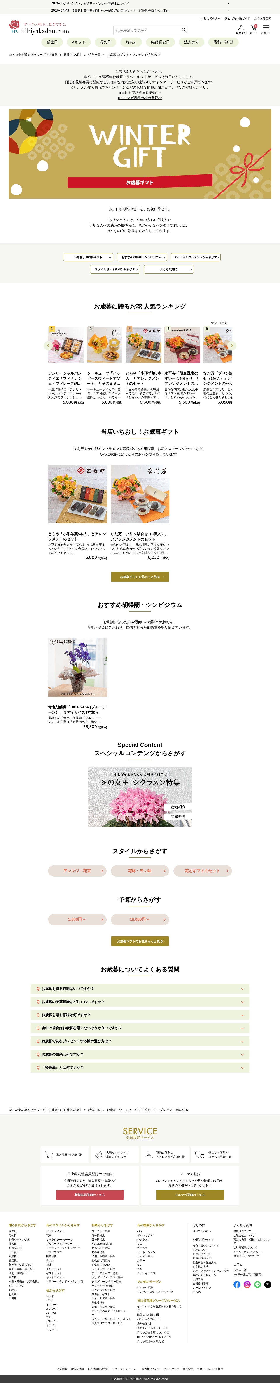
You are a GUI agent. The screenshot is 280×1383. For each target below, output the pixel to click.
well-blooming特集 (102, 1243)
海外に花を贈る (148, 1314)
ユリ (139, 1269)
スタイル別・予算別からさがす (115, 269)
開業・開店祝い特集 (103, 1298)
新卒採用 (188, 1369)
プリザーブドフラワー (59, 1243)
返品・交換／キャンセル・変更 (211, 1271)
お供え (131, 42)
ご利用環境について (245, 1247)
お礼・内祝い (16, 1286)
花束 (48, 1235)
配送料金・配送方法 (204, 1262)
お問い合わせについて (246, 1256)
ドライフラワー (55, 1252)
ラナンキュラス (146, 1273)
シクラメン (143, 1239)
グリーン (51, 1321)
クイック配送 (145, 1287)
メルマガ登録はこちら (190, 1195)
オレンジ (51, 1308)
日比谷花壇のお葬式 (150, 1341)
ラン (139, 1264)
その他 (197, 1292)
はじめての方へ (211, 18)
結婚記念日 (160, 42)
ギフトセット (54, 1273)
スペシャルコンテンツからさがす (195, 257)
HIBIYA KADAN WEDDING (154, 1337)
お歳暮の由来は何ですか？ (63, 1054)
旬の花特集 (98, 1252)
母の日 (105, 42)
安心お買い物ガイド (237, 18)
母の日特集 (98, 1235)
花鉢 (48, 1264)
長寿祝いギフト (101, 1294)
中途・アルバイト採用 (210, 1369)
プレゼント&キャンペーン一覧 (155, 1292)
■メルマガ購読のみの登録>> (140, 98)
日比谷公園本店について (153, 1332)
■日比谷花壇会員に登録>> (140, 92)
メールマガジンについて (247, 1251)
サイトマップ (171, 1369)
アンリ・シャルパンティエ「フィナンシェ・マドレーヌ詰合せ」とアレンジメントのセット (65, 383)
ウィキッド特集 (101, 1231)
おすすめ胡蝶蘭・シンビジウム (141, 257)
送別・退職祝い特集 (103, 1256)
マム (139, 1243)
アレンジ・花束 (77, 871)
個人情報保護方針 (98, 1369)
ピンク (50, 1300)
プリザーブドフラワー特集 (107, 1277)
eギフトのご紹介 (149, 1319)
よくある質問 (262, 18)
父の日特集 (98, 1239)
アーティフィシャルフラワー (63, 1248)
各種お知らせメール (204, 1275)
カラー (141, 1260)
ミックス (51, 1330)
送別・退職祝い (18, 1273)
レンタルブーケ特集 (103, 1269)
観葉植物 (51, 1256)
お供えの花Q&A (101, 1264)
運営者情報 (77, 1369)
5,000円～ (77, 919)
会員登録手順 (200, 1283)
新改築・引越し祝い (20, 1264)
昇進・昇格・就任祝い (22, 1269)
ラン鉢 (50, 1260)
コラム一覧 (240, 1270)
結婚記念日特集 (101, 1248)
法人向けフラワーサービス (107, 1323)
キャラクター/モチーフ (59, 1239)
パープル (51, 1313)
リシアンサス (145, 1256)
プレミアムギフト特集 (105, 1273)
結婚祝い (14, 1256)
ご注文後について (243, 1235)
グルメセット (54, 1269)
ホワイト (51, 1325)
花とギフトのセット (202, 871)
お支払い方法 (200, 1266)
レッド (50, 1296)
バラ (139, 1231)
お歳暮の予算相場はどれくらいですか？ (73, 1002)
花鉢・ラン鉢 (139, 871)
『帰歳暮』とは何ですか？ (63, 1067)
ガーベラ (142, 1248)
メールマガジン (202, 1287)
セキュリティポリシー (125, 1369)
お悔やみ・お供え (19, 1239)
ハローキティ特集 (102, 1286)
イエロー (51, 1304)
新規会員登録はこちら (90, 1195)
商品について (200, 1250)
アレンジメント (55, 1231)
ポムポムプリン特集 (103, 1290)
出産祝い (14, 1252)
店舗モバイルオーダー (152, 1328)
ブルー (50, 1317)
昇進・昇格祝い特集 (103, 1307)
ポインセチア (145, 1235)
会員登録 (198, 1279)
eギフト (78, 42)
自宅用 (13, 1298)
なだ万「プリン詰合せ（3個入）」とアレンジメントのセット (221, 378)
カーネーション (146, 1252)
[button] (231, 345)
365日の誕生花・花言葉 (247, 1274)
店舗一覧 (223, 42)
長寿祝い (14, 1277)
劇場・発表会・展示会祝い (24, 1281)
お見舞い (14, 1294)
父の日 (13, 1243)
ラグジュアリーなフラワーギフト (111, 1319)
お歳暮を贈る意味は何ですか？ (66, 1015)
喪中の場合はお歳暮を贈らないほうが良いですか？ (82, 1028)
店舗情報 (144, 1323)
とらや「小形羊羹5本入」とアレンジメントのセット (143, 378)
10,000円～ (140, 919)
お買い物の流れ (202, 1258)
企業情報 (62, 1369)
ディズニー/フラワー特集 (106, 1281)
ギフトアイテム (55, 1277)
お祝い (13, 1290)
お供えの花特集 (101, 1260)
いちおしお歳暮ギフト (88, 257)
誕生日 (52, 42)
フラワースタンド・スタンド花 (64, 1281)
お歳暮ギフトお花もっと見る (140, 577)
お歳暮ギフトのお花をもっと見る (140, 941)
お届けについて (202, 1254)
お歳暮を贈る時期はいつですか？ (68, 989)
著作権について (151, 1369)
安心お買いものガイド (206, 1245)
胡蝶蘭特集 (98, 1302)
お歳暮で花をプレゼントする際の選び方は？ (77, 1041)
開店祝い (14, 1260)
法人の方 (191, 42)
